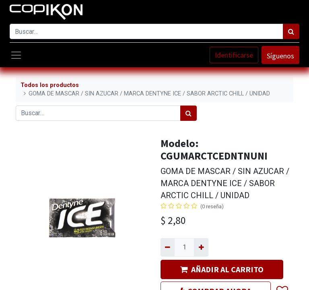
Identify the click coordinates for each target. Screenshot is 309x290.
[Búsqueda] (291, 31)
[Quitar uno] (168, 247)
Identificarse (234, 55)
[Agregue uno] (201, 247)
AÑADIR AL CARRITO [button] (222, 269)
